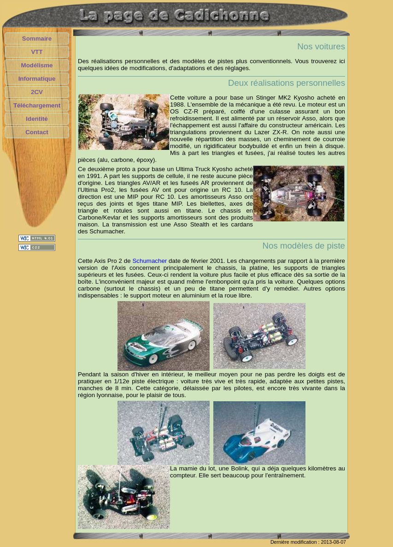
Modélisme (37, 65)
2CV (37, 92)
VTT (36, 51)
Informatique (37, 78)
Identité (36, 118)
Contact (36, 132)
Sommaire (37, 38)
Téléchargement (36, 105)
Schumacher (149, 260)
